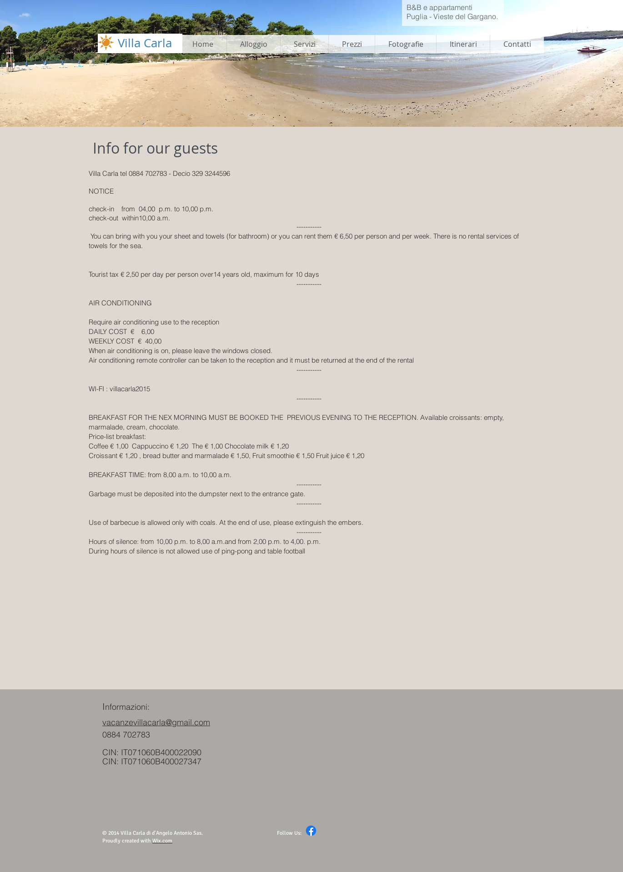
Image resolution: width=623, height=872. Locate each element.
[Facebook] (311, 830)
